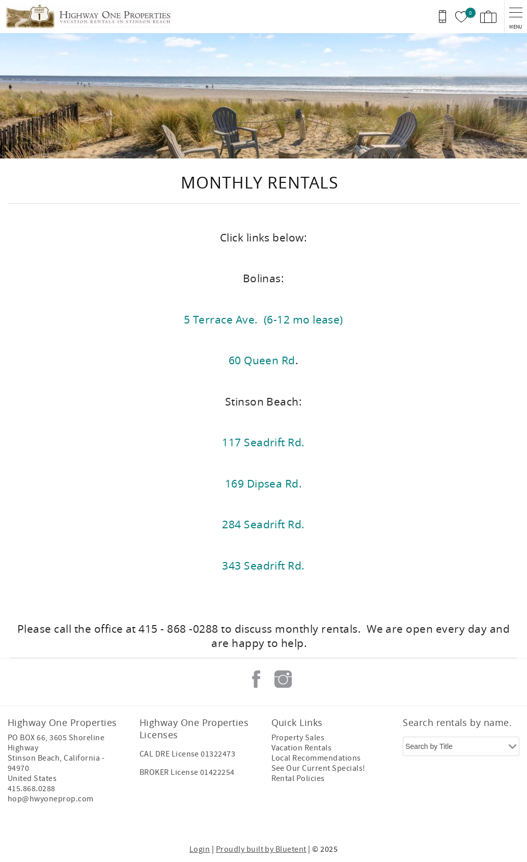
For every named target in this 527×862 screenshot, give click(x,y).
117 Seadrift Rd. (263, 442)
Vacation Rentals (301, 748)
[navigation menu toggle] (515, 16)
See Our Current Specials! (318, 768)
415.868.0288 (32, 789)
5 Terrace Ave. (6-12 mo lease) (263, 319)
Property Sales (298, 738)
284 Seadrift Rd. (263, 524)
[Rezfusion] (95, 820)
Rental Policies (298, 778)
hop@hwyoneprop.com (51, 799)
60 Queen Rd (262, 360)
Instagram (283, 679)
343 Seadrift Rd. (263, 565)
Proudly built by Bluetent (261, 849)
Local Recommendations (316, 758)
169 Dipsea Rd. (263, 483)
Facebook (256, 679)
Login (199, 849)
